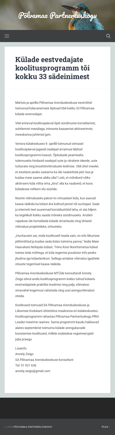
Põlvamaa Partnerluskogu (57, 15)
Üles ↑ (106, 426)
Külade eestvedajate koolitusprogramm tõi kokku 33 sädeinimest (52, 68)
